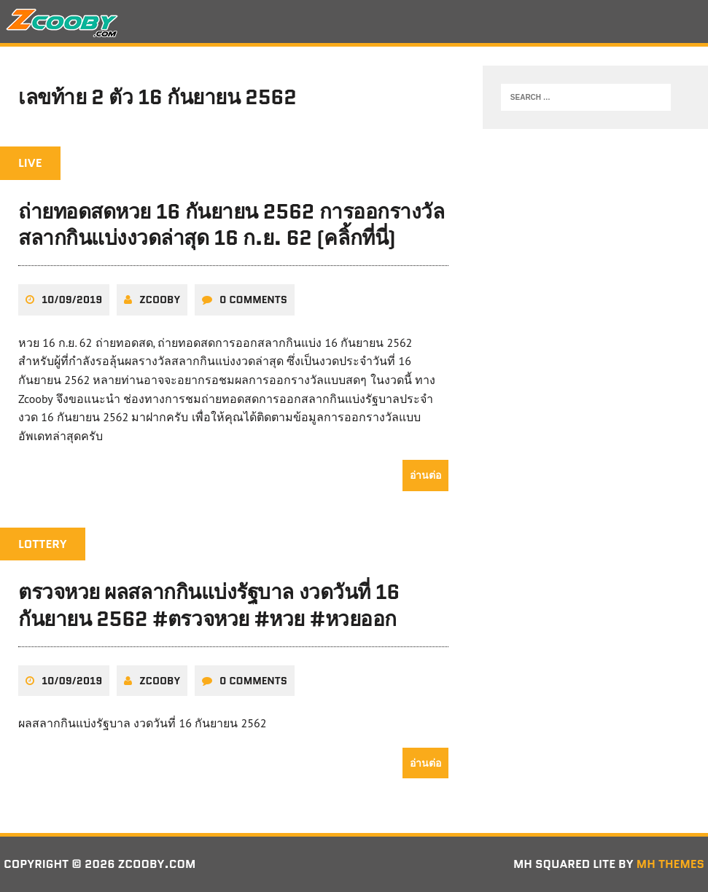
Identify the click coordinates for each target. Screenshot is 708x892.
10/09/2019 (72, 299)
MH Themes (670, 864)
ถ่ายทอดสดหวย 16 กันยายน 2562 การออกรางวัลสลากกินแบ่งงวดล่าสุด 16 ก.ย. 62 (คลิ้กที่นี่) (231, 224)
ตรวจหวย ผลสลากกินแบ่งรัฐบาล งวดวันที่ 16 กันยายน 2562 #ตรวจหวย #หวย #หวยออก (209, 605)
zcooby (159, 299)
